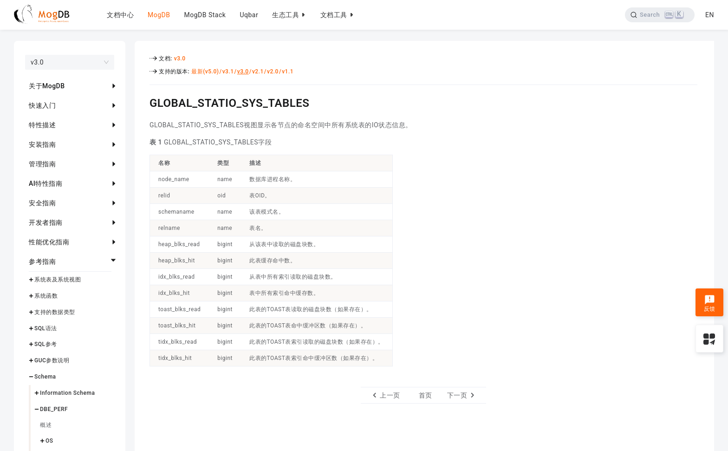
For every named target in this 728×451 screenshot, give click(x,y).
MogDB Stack (205, 15)
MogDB (159, 15)
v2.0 (273, 71)
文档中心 (120, 15)
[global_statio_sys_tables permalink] (142, 101)
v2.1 (258, 71)
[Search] (660, 14)
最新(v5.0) (205, 71)
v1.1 (287, 71)
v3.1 (228, 71)
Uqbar (249, 15)
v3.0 (180, 58)
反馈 (709, 303)
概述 (46, 425)
